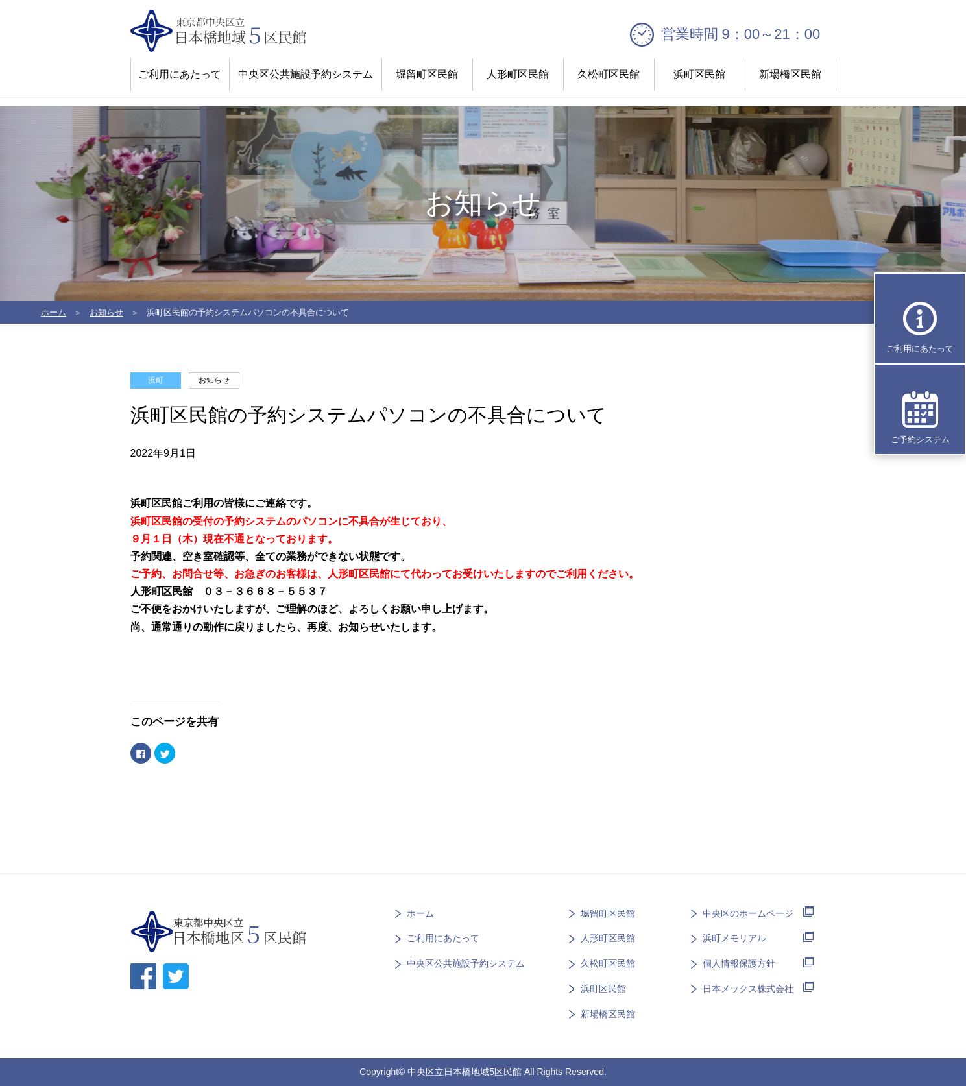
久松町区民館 (608, 74)
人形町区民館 (518, 74)
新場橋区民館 (790, 74)
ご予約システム (920, 439)
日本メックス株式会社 (748, 988)
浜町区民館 (699, 74)
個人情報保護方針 (739, 963)
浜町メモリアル (734, 938)
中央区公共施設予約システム (305, 74)
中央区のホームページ (748, 913)
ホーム (53, 312)
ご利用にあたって (179, 74)
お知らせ (106, 312)
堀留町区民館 (427, 74)
